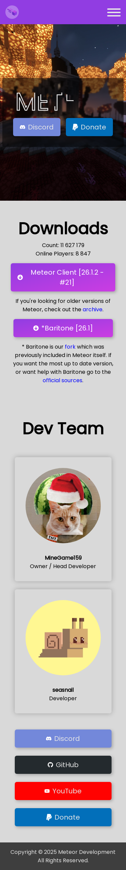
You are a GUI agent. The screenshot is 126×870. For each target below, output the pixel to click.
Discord (37, 127)
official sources (62, 380)
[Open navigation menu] (114, 13)
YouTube (63, 791)
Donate (89, 127)
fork (70, 347)
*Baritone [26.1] (63, 328)
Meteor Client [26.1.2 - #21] (60, 277)
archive (92, 309)
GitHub (63, 764)
